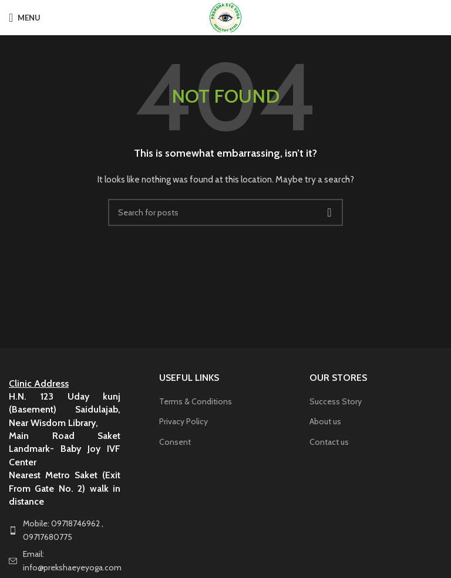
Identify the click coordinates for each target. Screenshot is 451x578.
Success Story (335, 401)
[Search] (225, 212)
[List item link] (75, 530)
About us (325, 421)
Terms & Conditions (195, 401)
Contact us (329, 442)
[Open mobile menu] (24, 17)
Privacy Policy (183, 421)
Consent (175, 442)
